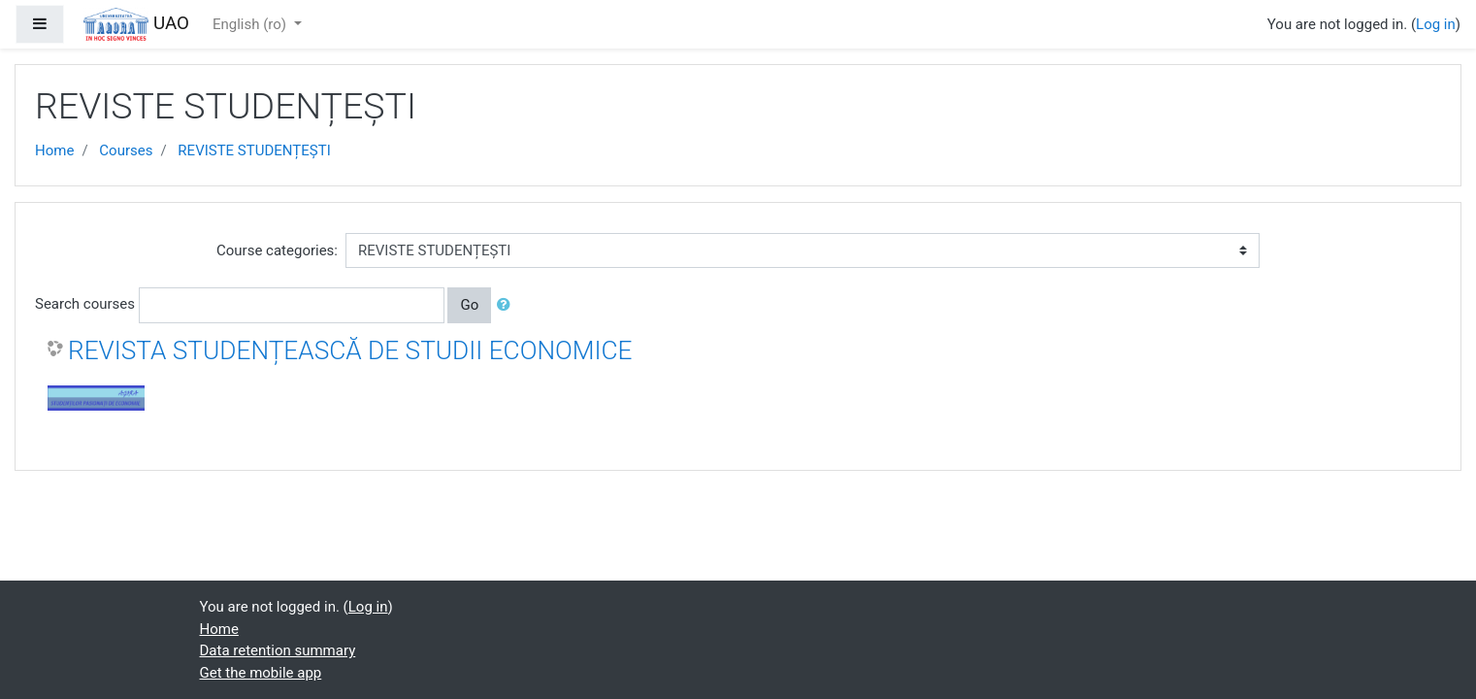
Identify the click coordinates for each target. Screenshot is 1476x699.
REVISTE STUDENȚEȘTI (254, 150)
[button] (507, 305)
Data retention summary (278, 650)
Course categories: (277, 250)
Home (54, 150)
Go (469, 305)
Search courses (85, 304)
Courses (125, 150)
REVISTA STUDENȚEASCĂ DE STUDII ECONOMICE (350, 350)
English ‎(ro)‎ (251, 24)
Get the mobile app (261, 673)
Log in (1436, 24)
